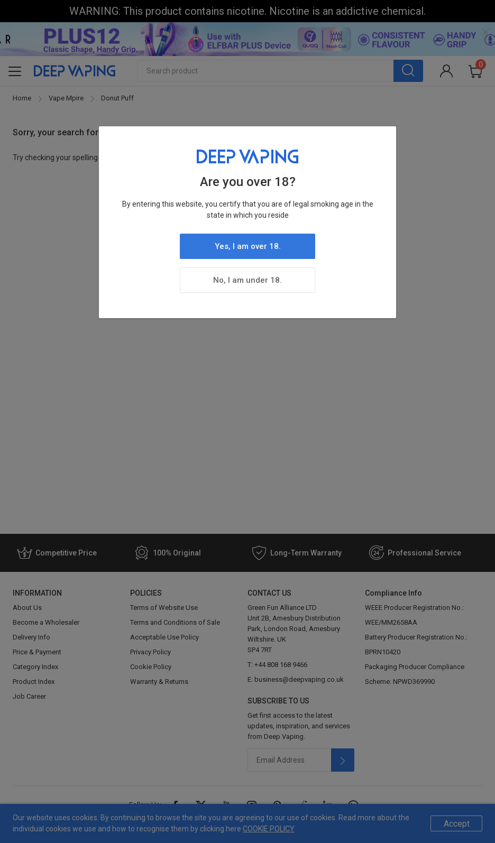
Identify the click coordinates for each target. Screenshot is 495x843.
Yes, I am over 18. (248, 246)
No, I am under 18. (247, 280)
